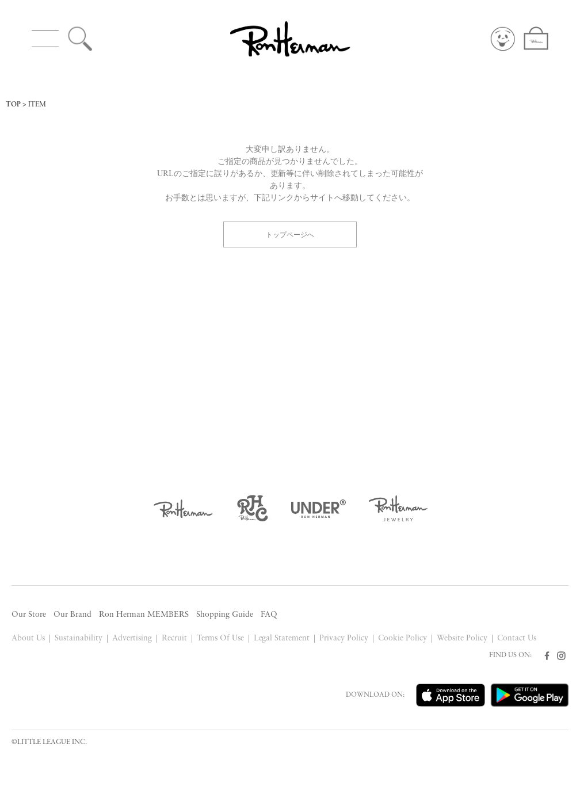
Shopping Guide (224, 615)
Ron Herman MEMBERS (144, 615)
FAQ (269, 615)
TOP (13, 104)
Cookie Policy (402, 638)
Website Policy (462, 638)
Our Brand (72, 615)
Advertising (132, 638)
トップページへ (290, 234)
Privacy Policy (343, 638)
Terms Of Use (220, 638)
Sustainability (78, 638)
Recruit (174, 638)
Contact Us (516, 638)
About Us (28, 638)
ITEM (37, 104)
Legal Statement (282, 638)
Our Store (29, 615)
